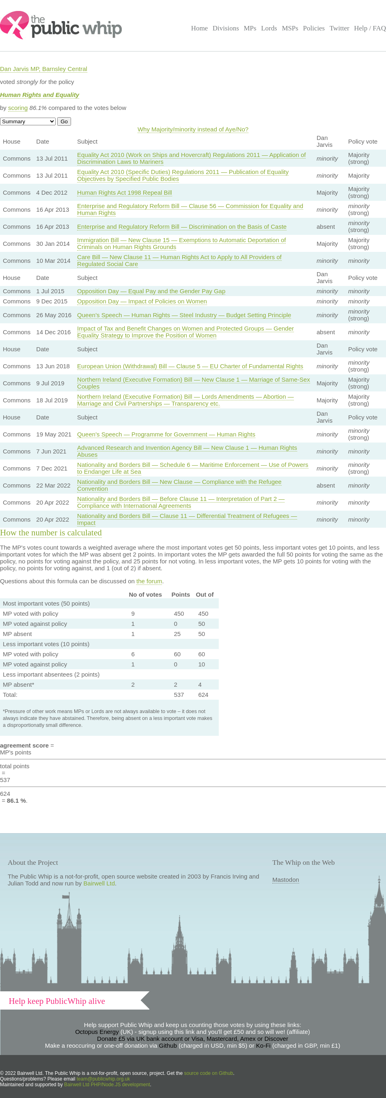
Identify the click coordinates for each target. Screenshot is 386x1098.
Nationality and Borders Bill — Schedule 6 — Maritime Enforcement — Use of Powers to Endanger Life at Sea (192, 468)
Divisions (226, 28)
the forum (149, 581)
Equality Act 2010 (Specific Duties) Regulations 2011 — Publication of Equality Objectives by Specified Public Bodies (183, 175)
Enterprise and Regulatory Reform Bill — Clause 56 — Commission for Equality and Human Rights (190, 209)
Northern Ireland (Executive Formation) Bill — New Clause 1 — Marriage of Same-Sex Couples (193, 383)
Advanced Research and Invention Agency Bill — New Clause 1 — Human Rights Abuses (187, 451)
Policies (314, 28)
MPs (250, 28)
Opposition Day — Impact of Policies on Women (142, 301)
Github (168, 1045)
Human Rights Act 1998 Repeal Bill (124, 192)
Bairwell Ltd (99, 883)
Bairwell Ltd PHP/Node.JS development (107, 1084)
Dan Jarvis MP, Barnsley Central (43, 68)
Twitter (339, 28)
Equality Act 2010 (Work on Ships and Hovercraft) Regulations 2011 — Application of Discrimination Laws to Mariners (191, 158)
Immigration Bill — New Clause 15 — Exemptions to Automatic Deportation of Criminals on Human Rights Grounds (181, 243)
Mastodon (285, 879)
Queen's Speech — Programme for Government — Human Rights (166, 434)
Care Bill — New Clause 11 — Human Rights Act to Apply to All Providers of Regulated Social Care (179, 260)
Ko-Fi (263, 1045)
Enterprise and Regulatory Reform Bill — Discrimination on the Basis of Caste (182, 226)
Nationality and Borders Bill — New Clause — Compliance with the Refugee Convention (179, 485)
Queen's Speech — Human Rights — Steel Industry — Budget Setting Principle (184, 315)
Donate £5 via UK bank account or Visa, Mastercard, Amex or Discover (192, 1038)
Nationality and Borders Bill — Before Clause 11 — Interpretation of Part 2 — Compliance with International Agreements (181, 502)
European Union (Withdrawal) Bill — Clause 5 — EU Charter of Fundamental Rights (190, 366)
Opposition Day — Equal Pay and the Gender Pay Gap (151, 291)
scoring (18, 107)
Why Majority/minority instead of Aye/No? (193, 129)
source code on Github (208, 1073)
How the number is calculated (51, 532)
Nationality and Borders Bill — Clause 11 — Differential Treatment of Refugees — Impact (187, 519)
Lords (269, 28)
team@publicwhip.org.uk (103, 1079)
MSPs (290, 28)
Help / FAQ (370, 28)
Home (199, 28)
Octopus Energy (97, 1031)
